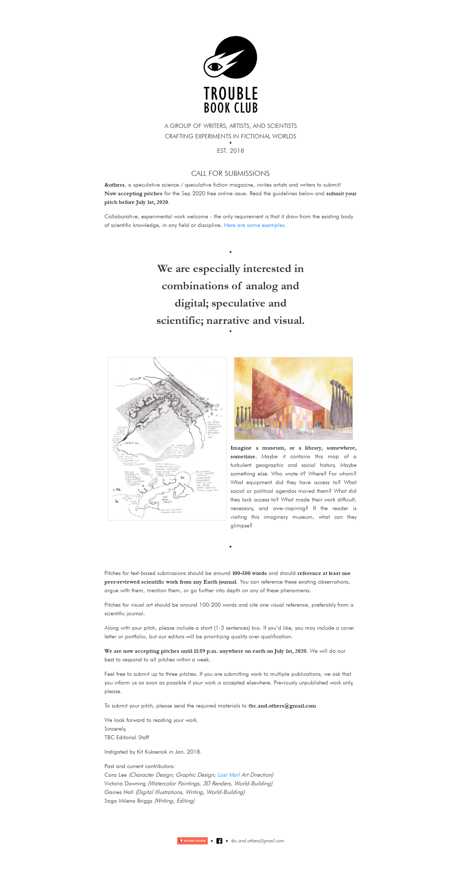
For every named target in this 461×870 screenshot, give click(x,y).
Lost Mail (229, 774)
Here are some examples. (255, 225)
